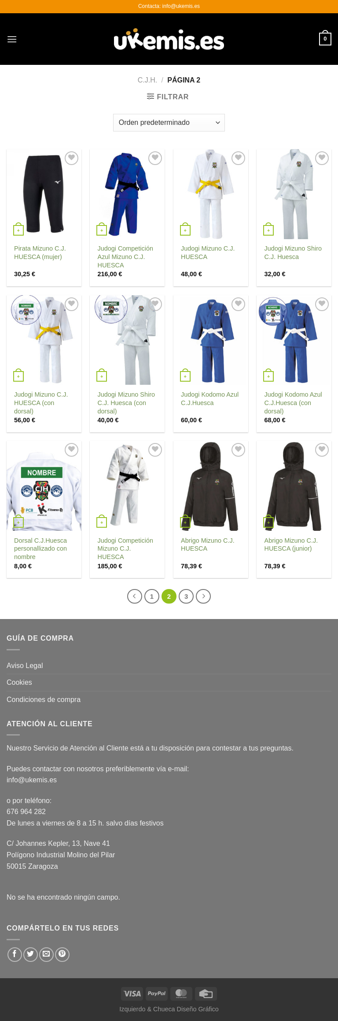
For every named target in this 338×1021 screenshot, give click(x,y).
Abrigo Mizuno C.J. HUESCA (208, 544)
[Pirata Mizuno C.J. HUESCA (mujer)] (44, 194)
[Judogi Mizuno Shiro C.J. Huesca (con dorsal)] (127, 340)
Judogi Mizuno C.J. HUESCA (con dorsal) (41, 402)
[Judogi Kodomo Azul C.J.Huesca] (210, 340)
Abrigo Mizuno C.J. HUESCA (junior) (291, 544)
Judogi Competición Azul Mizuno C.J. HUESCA (125, 256)
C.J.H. (147, 80)
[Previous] (134, 596)
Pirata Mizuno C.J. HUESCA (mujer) (40, 252)
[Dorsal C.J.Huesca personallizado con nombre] (44, 486)
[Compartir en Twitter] (30, 954)
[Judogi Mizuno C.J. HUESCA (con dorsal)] (44, 340)
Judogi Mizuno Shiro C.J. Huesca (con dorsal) (126, 402)
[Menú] (12, 39)
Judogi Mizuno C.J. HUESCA (208, 252)
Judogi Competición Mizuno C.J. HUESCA (125, 548)
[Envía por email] (46, 954)
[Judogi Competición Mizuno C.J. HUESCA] (127, 486)
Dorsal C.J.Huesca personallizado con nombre (40, 548)
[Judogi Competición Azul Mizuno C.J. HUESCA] (127, 194)
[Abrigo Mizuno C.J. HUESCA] (210, 486)
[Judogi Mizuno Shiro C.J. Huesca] (294, 194)
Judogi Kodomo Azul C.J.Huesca (210, 398)
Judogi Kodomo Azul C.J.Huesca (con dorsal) (293, 402)
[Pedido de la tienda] (169, 122)
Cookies (19, 682)
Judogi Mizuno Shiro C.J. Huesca (293, 252)
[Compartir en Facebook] (14, 954)
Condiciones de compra (44, 699)
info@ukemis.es (32, 780)
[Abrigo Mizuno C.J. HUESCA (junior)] (294, 486)
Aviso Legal (25, 665)
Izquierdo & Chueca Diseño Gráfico (169, 1009)
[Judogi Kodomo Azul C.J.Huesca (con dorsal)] (294, 340)
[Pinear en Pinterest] (62, 954)
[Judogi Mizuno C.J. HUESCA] (210, 194)
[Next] (203, 596)
